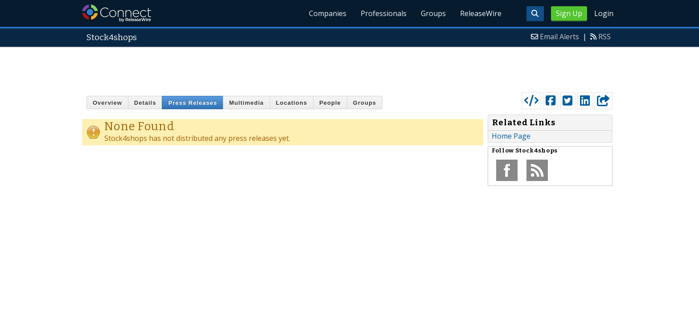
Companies (327, 13)
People (330, 102)
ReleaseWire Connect (116, 13)
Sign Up (569, 13)
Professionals (384, 13)
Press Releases (192, 102)
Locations (291, 102)
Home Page (511, 136)
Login (603, 13)
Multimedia (246, 102)
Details (145, 102)
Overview (107, 102)
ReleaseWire (481, 13)
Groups (433, 13)
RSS (604, 36)
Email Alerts (559, 36)
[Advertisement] (349, 68)
